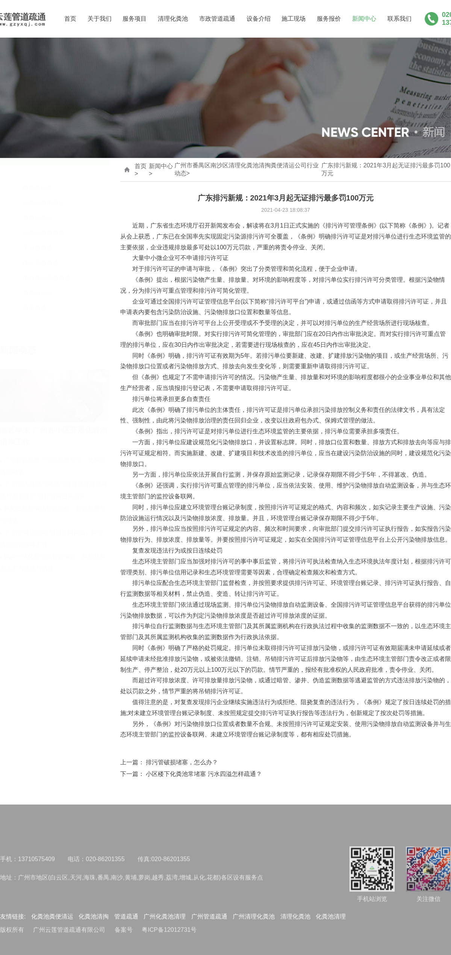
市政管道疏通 (217, 19)
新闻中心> (161, 170)
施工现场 (293, 19)
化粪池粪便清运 (44, 196)
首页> (141, 170)
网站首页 (12, 825)
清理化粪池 (173, 19)
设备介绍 (259, 19)
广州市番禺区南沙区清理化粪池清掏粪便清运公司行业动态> (246, 169)
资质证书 (83, 825)
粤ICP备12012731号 (169, 932)
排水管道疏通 (41, 256)
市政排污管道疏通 (47, 271)
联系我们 (399, 19)
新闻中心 (364, 19)
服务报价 (329, 19)
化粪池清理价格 (44, 226)
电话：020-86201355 (96, 861)
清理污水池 (38, 286)
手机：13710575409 (27, 861)
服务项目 (135, 19)
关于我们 (100, 19)
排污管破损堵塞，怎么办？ (182, 762)
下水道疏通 (38, 241)
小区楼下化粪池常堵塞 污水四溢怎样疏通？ (204, 774)
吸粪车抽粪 (38, 181)
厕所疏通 (35, 301)
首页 (70, 19)
